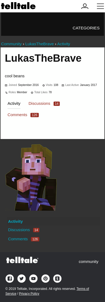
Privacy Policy (29, 294)
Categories (86, 28)
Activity (14, 103)
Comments (23, 114)
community (88, 261)
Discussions (44, 103)
